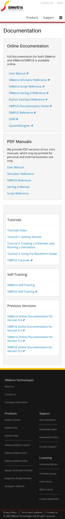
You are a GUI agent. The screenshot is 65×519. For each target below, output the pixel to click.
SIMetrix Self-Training (21, 285)
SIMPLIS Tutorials (18, 260)
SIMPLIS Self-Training (20, 291)
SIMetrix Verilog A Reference (27, 93)
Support (48, 17)
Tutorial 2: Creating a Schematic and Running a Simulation (30, 245)
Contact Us (47, 2)
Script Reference (18, 193)
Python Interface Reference (26, 99)
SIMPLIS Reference (21, 112)
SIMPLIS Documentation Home (29, 106)
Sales (60, 2)
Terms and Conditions (31, 512)
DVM (12, 119)
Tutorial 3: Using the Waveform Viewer (32, 254)
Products (32, 17)
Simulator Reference (20, 174)
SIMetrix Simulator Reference (28, 80)
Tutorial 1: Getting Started (24, 237)
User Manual (17, 73)
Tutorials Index (17, 230)
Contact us (52, 512)
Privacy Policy (9, 512)
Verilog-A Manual (18, 187)
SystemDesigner (19, 126)
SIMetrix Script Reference (25, 86)
